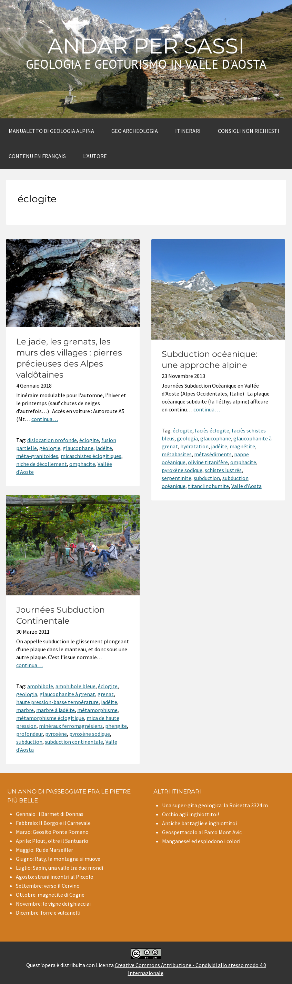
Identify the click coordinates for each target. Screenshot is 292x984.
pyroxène (56, 733)
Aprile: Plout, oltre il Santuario (52, 840)
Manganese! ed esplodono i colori (201, 841)
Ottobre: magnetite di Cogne (50, 894)
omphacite (82, 463)
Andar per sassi (146, 45)
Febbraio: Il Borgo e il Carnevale (53, 822)
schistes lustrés (223, 470)
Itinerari (188, 130)
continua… (44, 419)
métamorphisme (97, 710)
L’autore (95, 156)
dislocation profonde (52, 440)
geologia (187, 438)
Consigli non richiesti (248, 130)
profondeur (29, 733)
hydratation (194, 446)
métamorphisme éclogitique (50, 717)
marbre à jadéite (55, 710)
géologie (49, 448)
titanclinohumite (208, 486)
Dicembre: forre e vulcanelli (48, 912)
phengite (116, 725)
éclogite (89, 440)
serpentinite (176, 478)
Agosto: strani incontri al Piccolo (54, 876)
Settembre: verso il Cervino (48, 885)
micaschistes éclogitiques (91, 455)
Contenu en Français (37, 156)
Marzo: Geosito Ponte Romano (52, 831)
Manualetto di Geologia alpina (51, 130)
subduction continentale (74, 741)
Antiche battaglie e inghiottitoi (199, 823)
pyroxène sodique (182, 470)
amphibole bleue (75, 686)
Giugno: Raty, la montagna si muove (58, 858)
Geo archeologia (134, 130)
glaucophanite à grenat (67, 694)
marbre (25, 710)
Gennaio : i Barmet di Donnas (49, 813)
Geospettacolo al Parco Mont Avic (202, 832)
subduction (207, 478)
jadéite (104, 448)
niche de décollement (41, 463)
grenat (106, 694)
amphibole (40, 686)
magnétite (242, 446)
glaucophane (78, 448)
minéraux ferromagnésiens (71, 725)
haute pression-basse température (57, 702)
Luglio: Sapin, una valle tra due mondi (59, 867)
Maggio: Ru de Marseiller (44, 849)
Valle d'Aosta (246, 486)
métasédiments (213, 454)
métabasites (177, 454)
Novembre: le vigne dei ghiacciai (53, 903)
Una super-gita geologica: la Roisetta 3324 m (215, 805)
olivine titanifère (208, 462)
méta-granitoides (37, 455)
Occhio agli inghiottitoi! (190, 814)
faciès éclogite (212, 430)
